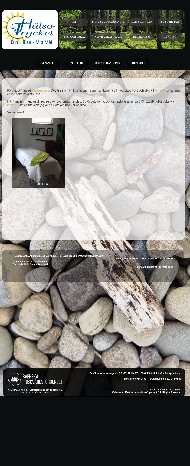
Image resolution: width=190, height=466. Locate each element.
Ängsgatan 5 (40, 90)
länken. (12, 105)
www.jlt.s (161, 90)
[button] (38, 184)
